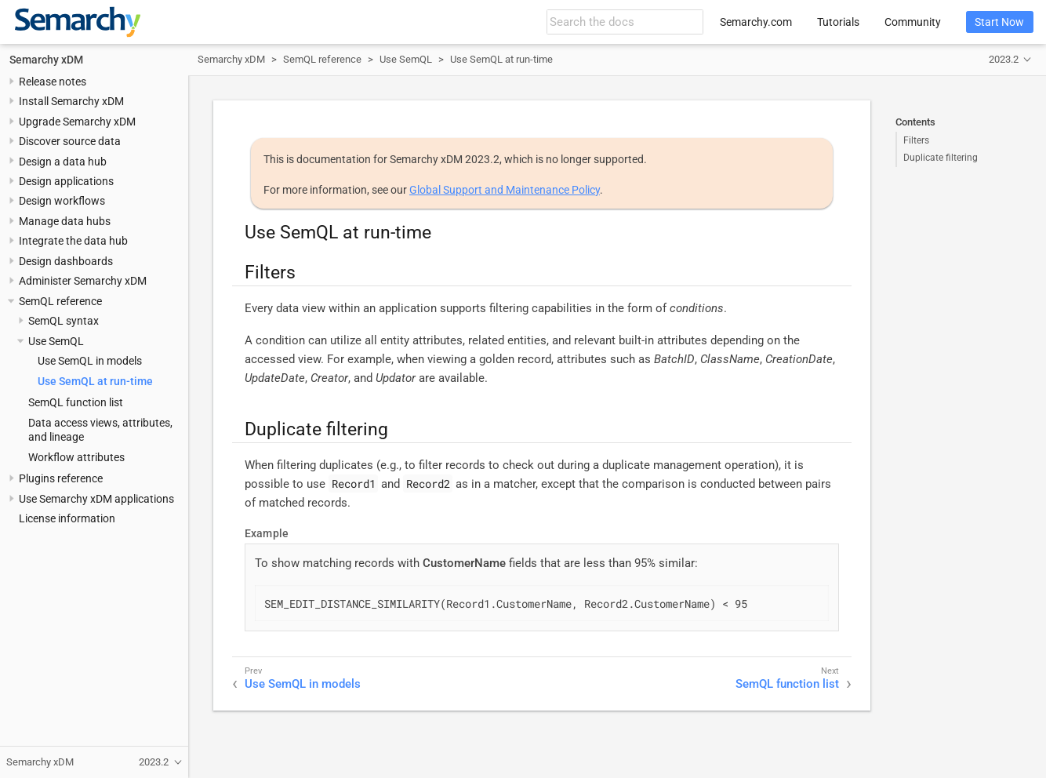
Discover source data (70, 141)
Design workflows (62, 200)
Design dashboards (66, 261)
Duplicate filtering (940, 157)
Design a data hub (63, 161)
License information (67, 518)
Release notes (52, 81)
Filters (916, 140)
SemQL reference (60, 301)
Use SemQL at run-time (95, 381)
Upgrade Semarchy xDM (77, 121)
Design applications (66, 181)
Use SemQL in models (90, 360)
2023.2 (1004, 59)
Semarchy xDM (46, 59)
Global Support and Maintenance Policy (504, 190)
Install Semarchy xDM (71, 101)
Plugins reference (61, 478)
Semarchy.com (756, 22)
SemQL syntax (63, 320)
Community (912, 22)
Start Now (999, 22)
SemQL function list (75, 402)
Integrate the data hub (73, 240)
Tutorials (838, 22)
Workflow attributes (76, 457)
